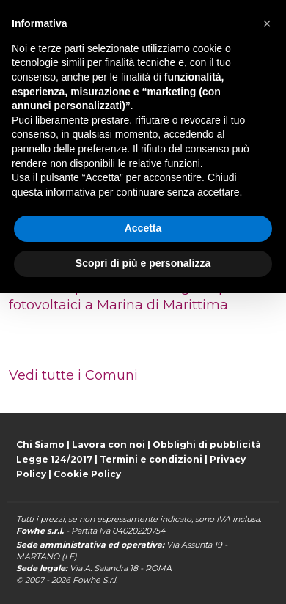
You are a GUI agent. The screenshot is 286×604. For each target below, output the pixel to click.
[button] (267, 23)
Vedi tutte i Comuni (73, 375)
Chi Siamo (40, 444)
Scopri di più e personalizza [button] (143, 263)
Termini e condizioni (151, 459)
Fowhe (86, 580)
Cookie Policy (87, 473)
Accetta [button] (143, 228)
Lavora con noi (108, 444)
